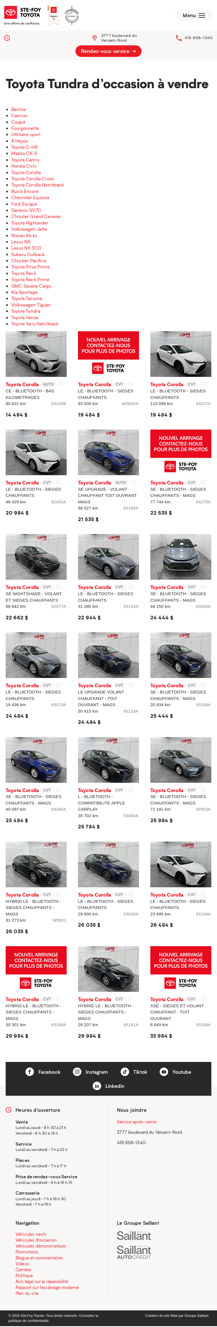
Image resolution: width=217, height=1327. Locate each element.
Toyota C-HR (24, 147)
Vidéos (22, 1264)
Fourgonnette (25, 129)
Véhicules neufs (31, 1235)
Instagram (90, 1072)
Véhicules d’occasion (36, 1241)
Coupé (18, 122)
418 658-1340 (199, 38)
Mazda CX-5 (24, 154)
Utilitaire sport (25, 135)
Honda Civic (24, 167)
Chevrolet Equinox (30, 198)
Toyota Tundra (25, 311)
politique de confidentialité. (29, 1322)
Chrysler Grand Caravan (36, 217)
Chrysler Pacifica (28, 261)
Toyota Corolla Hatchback (37, 185)
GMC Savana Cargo (31, 286)
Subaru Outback (28, 255)
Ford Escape (24, 204)
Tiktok (134, 1072)
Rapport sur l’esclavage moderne (47, 1288)
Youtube (175, 1072)
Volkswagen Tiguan (31, 305)
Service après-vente (137, 1122)
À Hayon (19, 141)
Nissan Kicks (24, 236)
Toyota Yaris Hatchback (34, 324)
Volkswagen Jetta (29, 229)
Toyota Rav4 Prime (30, 280)
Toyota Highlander (30, 223)
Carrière (23, 1270)
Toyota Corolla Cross (32, 179)
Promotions (27, 1252)
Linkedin (108, 1087)
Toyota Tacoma (26, 299)
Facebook (42, 1072)
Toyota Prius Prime (30, 267)
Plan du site (27, 1294)
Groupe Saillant (197, 1317)
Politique (24, 1276)
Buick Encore (25, 192)
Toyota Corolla (26, 173)
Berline (18, 110)
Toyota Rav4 (23, 274)
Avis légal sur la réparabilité (42, 1282)
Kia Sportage (24, 292)
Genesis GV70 (26, 211)
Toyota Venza (24, 318)
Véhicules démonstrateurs (41, 1247)
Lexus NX (21, 242)
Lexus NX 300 (26, 249)
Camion (19, 116)
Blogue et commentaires (39, 1258)
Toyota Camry (25, 160)
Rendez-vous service (108, 51)
